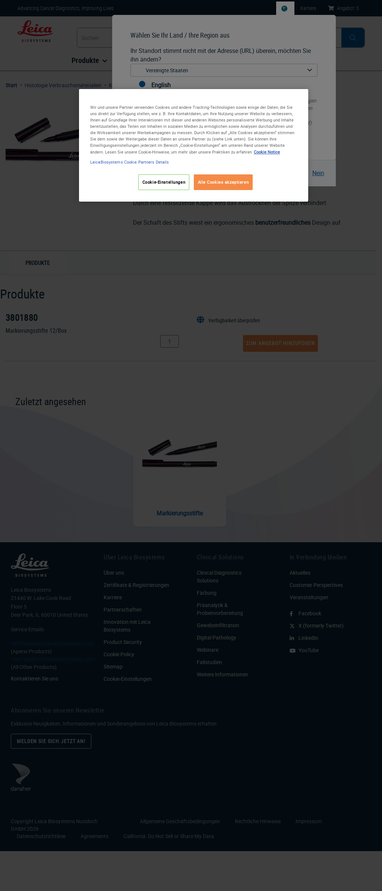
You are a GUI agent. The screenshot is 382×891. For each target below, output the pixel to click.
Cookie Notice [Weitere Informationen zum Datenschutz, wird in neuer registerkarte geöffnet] (267, 152)
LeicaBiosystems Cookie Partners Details (129, 162)
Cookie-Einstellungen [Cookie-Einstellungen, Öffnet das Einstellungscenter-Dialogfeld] (163, 182)
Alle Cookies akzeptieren (223, 182)
